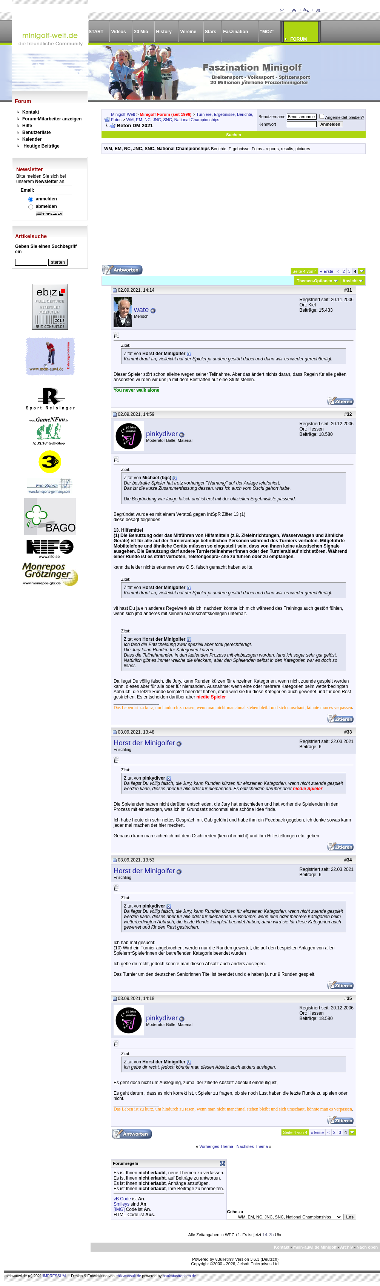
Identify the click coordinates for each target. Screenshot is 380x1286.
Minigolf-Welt (123, 114)
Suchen (233, 134)
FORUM (298, 39)
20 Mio (141, 31)
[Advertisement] (234, 212)
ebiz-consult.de (128, 1276)
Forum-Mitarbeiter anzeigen (52, 119)
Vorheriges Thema (216, 1146)
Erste (326, 271)
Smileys (121, 1204)
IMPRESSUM (54, 1276)
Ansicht (350, 280)
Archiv (346, 1247)
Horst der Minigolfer (144, 743)
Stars (210, 31)
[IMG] (119, 1209)
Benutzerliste (36, 132)
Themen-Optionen (314, 280)
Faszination (235, 31)
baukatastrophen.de (179, 1276)
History (164, 31)
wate (141, 310)
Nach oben (367, 1247)
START (96, 31)
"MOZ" (267, 31)
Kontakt (30, 112)
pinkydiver (162, 434)
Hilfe (27, 125)
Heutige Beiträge (41, 146)
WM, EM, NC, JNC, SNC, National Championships (172, 119)
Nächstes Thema (252, 1146)
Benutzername (272, 116)
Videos (118, 31)
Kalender (32, 139)
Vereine (188, 31)
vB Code (122, 1198)
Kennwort (267, 124)
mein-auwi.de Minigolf (315, 1247)
